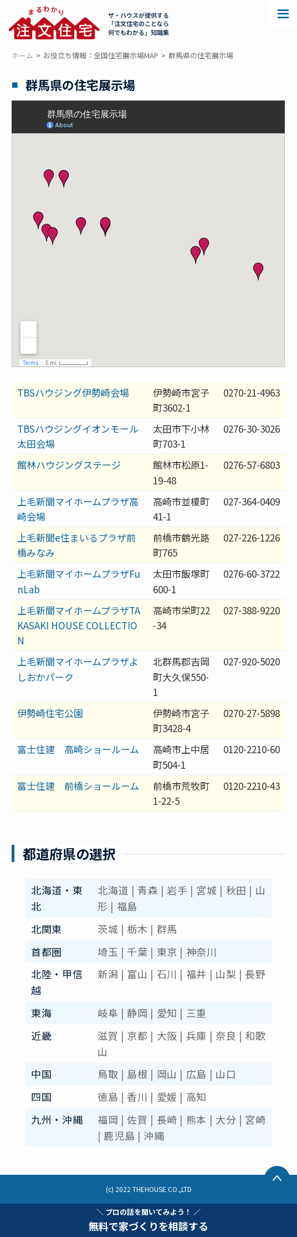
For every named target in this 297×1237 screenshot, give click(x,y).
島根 (137, 1073)
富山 (137, 973)
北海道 (113, 890)
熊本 (196, 1119)
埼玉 (108, 951)
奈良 (226, 1035)
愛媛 (167, 1096)
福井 (196, 973)
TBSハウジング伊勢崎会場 (73, 392)
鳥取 (108, 1073)
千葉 (137, 951)
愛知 (167, 1012)
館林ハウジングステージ (69, 465)
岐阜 (108, 1012)
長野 (255, 973)
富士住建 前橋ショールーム (78, 786)
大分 (226, 1119)
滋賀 (108, 1035)
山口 (226, 1073)
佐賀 (137, 1119)
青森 (147, 890)
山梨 (226, 973)
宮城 (206, 890)
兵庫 (196, 1035)
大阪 (167, 1035)
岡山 (167, 1073)
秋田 (236, 890)
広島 (196, 1073)
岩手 (177, 890)
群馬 (167, 929)
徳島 (108, 1096)
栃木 (137, 929)
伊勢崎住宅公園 (50, 713)
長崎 (167, 1119)
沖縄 (154, 1135)
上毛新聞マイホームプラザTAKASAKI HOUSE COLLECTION (78, 625)
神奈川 (201, 951)
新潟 (108, 973)
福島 (127, 906)
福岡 (108, 1119)
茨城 (108, 929)
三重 (196, 1012)
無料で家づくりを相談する (148, 1219)
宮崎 (255, 1119)
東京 (167, 951)
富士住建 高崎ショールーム (78, 749)
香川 (137, 1096)
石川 (167, 973)
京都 (137, 1035)
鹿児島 (119, 1135)
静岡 (137, 1012)
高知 (196, 1096)
